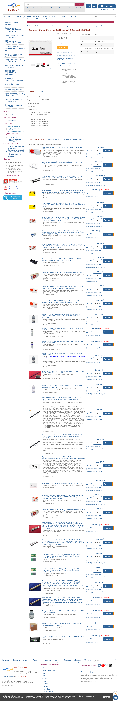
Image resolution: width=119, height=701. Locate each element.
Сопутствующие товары (37, 139)
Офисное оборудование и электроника (14, 94)
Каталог (8, 16)
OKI (43, 673)
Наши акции (12, 137)
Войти (10, 114)
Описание (32, 91)
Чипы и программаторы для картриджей (14, 55)
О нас (74, 16)
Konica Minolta (47, 692)
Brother (45, 684)
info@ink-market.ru (8, 676)
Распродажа (13, 141)
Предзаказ (108, 193)
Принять (107, 697)
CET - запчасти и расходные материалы (13, 42)
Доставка (27, 17)
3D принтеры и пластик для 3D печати (13, 100)
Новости (46, 17)
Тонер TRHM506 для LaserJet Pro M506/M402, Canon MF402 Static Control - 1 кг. (64, 357)
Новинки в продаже (15, 139)
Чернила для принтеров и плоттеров (14, 66)
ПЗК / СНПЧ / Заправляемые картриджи (10, 72)
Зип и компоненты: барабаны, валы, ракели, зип (14, 48)
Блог (54, 16)
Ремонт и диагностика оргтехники (16, 147)
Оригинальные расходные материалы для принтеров (13, 29)
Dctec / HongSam (48, 670)
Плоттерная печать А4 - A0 (16, 152)
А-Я (29, 10)
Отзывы (41, 91)
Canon (44, 678)
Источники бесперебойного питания (14, 79)
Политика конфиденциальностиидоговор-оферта (97, 672)
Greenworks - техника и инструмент (13, 106)
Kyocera (45, 686)
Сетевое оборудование (13, 90)
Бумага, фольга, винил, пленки (13, 85)
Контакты (37, 17)
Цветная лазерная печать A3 (14, 155)
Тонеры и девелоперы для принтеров (13, 60)
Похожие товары (53, 140)
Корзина (67, 660)
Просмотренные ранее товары (73, 140)
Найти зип (12, 121)
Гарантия (47, 661)
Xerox (44, 681)
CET (44, 668)
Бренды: (29, 7)
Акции (36, 660)
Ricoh (44, 676)
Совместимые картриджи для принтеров (14, 36)
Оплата (17, 16)
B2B (64, 16)
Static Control (47, 689)
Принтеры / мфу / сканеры (11, 23)
